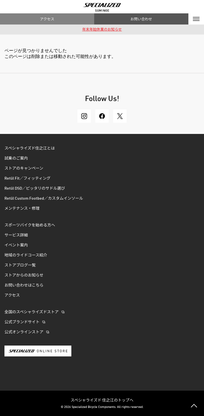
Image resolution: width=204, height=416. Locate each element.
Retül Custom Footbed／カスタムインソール (43, 198)
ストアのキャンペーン (23, 168)
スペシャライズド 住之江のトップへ (102, 400)
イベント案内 (16, 245)
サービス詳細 (16, 235)
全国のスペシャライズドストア (31, 312)
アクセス (47, 18)
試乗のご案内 (16, 158)
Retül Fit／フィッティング (27, 178)
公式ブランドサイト (22, 322)
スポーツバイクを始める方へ (29, 225)
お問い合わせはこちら (23, 285)
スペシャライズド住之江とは (29, 148)
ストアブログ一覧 (20, 265)
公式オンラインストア (23, 332)
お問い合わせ (141, 18)
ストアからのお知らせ (23, 275)
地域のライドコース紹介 (25, 255)
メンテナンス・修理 (22, 209)
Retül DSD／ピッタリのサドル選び (34, 188)
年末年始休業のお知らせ (102, 29)
